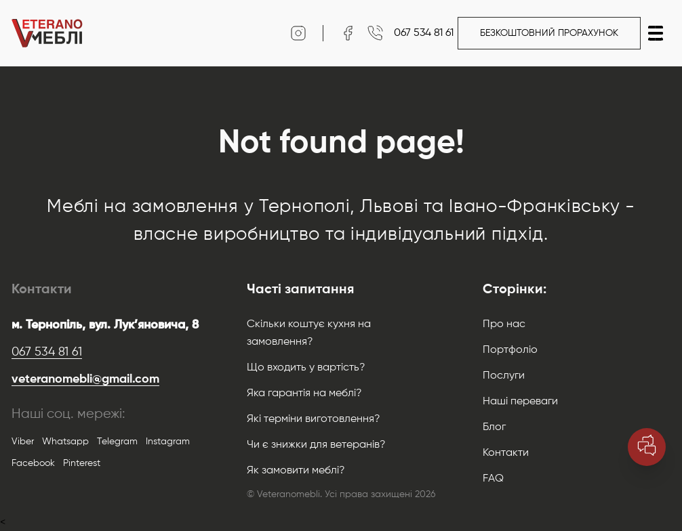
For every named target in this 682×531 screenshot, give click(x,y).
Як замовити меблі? (296, 470)
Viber (23, 441)
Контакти (506, 453)
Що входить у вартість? (306, 367)
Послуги (504, 375)
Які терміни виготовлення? (313, 419)
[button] (655, 33)
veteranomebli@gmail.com (85, 379)
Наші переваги (520, 401)
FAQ (493, 478)
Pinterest (81, 463)
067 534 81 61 (47, 352)
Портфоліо (510, 350)
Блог (494, 427)
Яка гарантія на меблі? (304, 393)
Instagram (168, 441)
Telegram (117, 441)
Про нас (504, 324)
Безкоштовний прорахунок (549, 33)
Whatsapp (65, 441)
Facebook (33, 463)
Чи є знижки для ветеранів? (316, 445)
